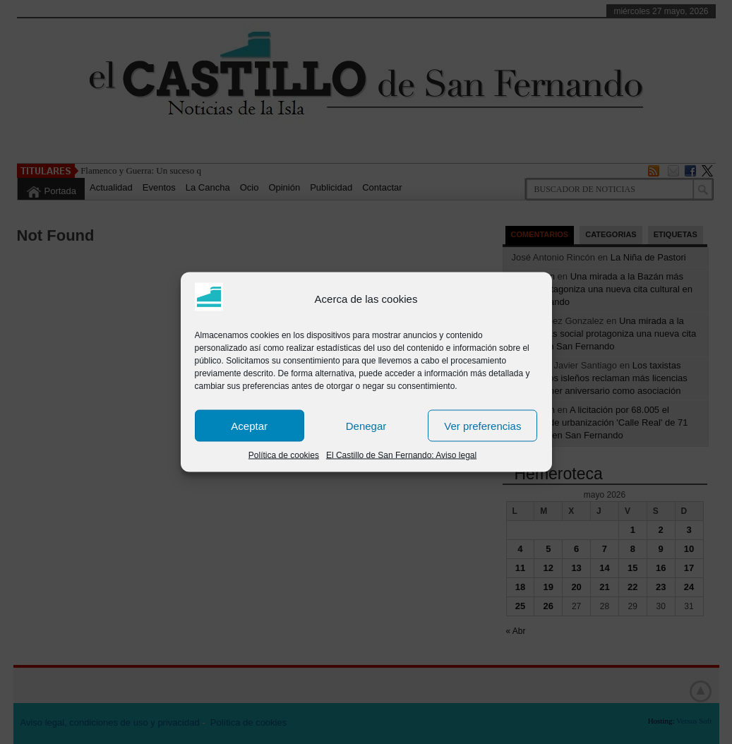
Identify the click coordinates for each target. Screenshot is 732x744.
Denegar (366, 425)
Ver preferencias (482, 425)
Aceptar (249, 425)
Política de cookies (283, 455)
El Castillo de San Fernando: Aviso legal (401, 455)
